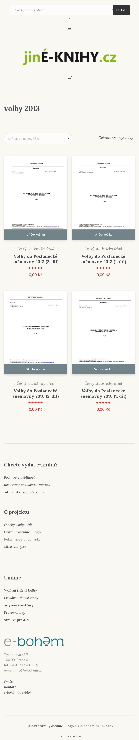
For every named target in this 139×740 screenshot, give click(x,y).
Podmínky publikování (21, 477)
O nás (8, 681)
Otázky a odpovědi (18, 525)
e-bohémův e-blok (18, 692)
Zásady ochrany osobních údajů (50, 726)
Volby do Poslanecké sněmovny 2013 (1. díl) (103, 259)
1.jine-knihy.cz (15, 547)
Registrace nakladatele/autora (27, 485)
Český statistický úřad (35, 248)
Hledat (121, 10)
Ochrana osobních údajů (22, 532)
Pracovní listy (14, 612)
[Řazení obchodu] (38, 138)
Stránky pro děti (16, 620)
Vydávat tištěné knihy (20, 590)
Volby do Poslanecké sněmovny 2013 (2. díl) (35, 259)
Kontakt (10, 687)
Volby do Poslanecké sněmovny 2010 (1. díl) (103, 393)
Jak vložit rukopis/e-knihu (24, 492)
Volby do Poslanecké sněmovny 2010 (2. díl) (35, 393)
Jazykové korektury (18, 605)
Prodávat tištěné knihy (21, 598)
